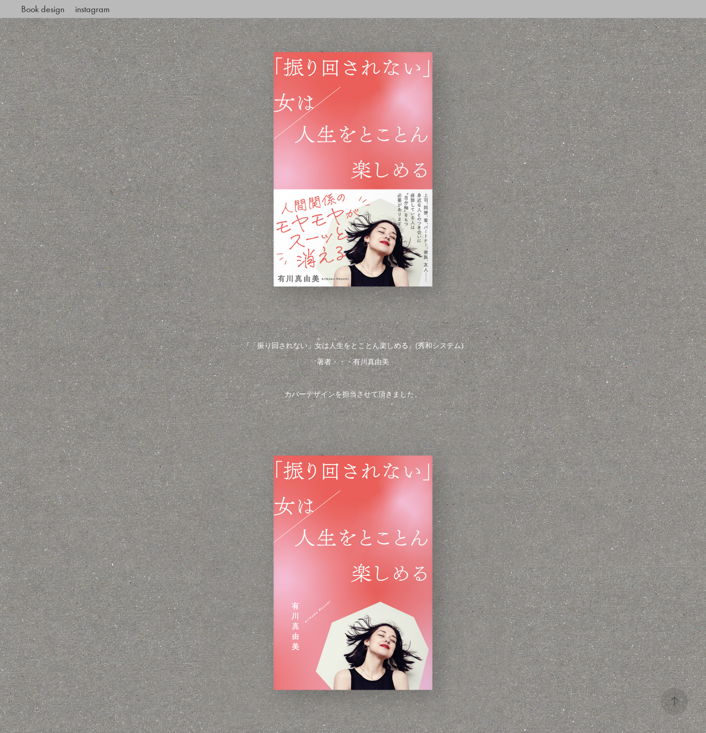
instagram (92, 9)
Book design (42, 9)
